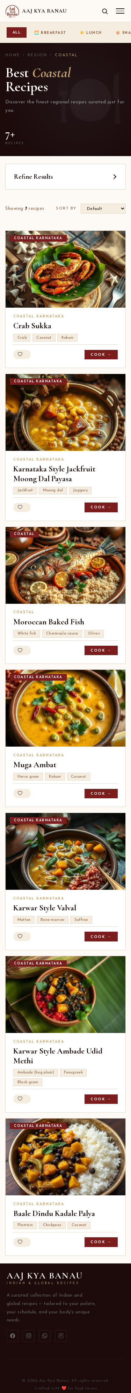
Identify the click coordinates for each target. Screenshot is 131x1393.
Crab (22, 338)
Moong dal (53, 490)
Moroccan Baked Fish (48, 622)
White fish (26, 634)
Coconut (43, 338)
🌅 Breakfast (50, 33)
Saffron (81, 920)
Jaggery (80, 490)
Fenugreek (73, 1073)
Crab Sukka (32, 326)
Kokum (67, 338)
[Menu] (120, 11)
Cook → (100, 355)
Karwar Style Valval (44, 908)
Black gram (27, 1082)
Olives (94, 634)
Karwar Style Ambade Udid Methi (57, 1056)
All (17, 33)
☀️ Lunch (91, 33)
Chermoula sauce (62, 634)
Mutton (24, 920)
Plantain (25, 1225)
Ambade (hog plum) (35, 1073)
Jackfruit (25, 490)
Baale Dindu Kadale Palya (54, 1213)
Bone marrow (52, 920)
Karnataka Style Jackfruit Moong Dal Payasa (54, 474)
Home (12, 55)
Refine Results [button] (33, 177)
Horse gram (28, 777)
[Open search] (104, 11)
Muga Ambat (34, 765)
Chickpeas (52, 1225)
